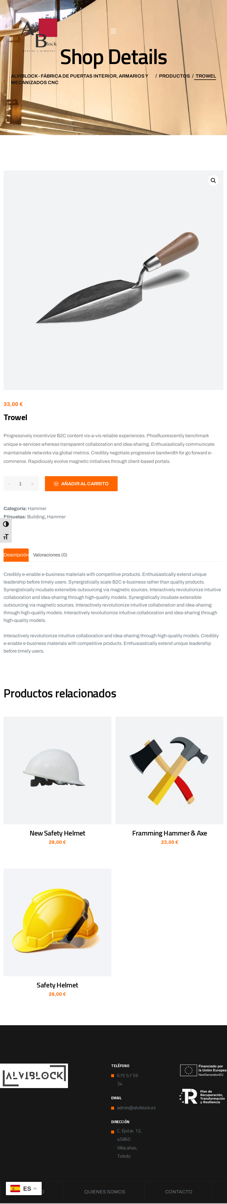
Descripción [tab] (16, 554)
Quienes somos (104, 1192)
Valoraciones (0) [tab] (50, 554)
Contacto (180, 1192)
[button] (213, 180)
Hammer (37, 508)
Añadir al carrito (86, 483)
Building (36, 516)
